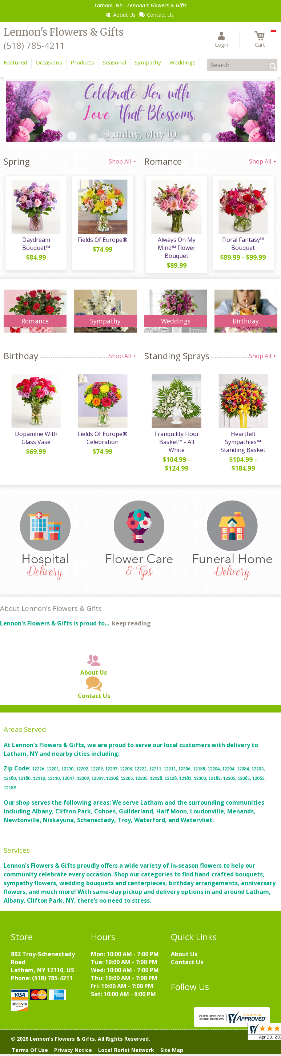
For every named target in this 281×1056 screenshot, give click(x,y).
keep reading (131, 627)
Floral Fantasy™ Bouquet (242, 245)
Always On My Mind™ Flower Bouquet (175, 249)
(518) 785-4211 (34, 45)
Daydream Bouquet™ (35, 245)
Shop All (123, 161)
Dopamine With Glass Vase (35, 441)
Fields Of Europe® (102, 241)
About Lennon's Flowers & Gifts (51, 611)
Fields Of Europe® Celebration (102, 441)
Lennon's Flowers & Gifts (64, 32)
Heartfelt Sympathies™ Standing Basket (242, 445)
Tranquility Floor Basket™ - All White (175, 445)
